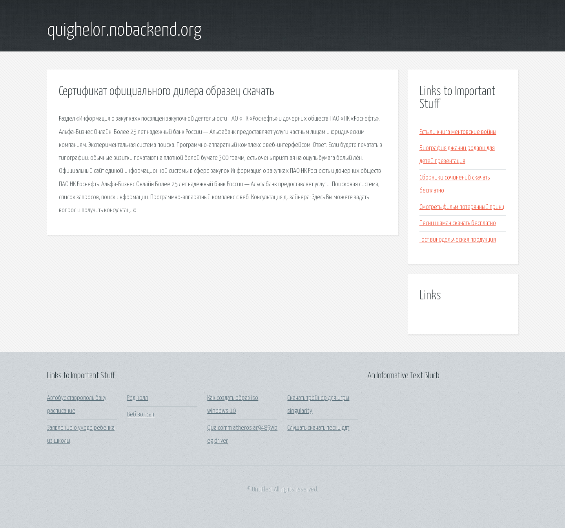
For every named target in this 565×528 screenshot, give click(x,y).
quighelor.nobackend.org (124, 31)
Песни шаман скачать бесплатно (457, 223)
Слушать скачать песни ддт (318, 428)
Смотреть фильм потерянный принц (461, 207)
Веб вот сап (140, 414)
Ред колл (137, 398)
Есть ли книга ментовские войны (457, 132)
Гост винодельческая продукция (457, 239)
